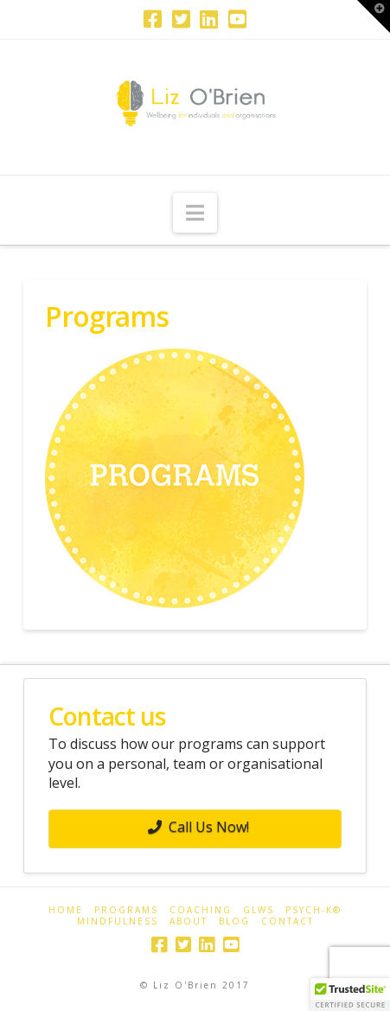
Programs (126, 910)
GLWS (258, 910)
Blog (234, 921)
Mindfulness (117, 921)
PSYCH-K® (313, 910)
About (188, 921)
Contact (287, 921)
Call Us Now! (198, 826)
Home (65, 910)
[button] (195, 213)
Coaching (200, 910)
